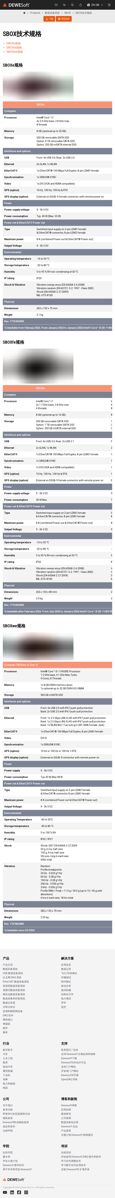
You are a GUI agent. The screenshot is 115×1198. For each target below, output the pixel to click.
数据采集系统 (52, 12)
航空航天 (8, 1049)
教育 (5, 1062)
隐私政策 (8, 1118)
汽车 (5, 1054)
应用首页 (66, 964)
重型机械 (8, 1071)
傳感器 (6, 1023)
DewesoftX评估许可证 (73, 1062)
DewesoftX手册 (70, 1075)
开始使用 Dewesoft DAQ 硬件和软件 (81, 1156)
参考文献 (8, 1109)
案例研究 (66, 1113)
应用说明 (66, 1109)
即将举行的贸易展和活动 (16, 1113)
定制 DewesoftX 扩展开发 (75, 1169)
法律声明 (8, 1130)
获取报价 (64, 18)
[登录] (80, 5)
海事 (5, 1079)
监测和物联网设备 (13, 1011)
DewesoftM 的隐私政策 (16, 1122)
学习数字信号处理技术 (73, 1165)
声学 (63, 1002)
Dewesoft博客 (69, 1105)
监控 (63, 1007)
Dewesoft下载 (69, 1058)
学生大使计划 (10, 1161)
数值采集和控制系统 (14, 998)
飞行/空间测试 (69, 973)
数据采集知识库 (69, 1122)
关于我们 (8, 1105)
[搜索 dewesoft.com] (72, 5)
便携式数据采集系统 (14, 990)
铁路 (5, 1087)
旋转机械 (66, 990)
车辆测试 (66, 977)
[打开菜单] (109, 5)
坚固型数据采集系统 (14, 985)
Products (35, 12)
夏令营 (6, 1156)
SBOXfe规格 (14, 47)
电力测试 (66, 998)
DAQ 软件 (8, 1015)
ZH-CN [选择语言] (95, 5)
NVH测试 (66, 981)
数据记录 (66, 969)
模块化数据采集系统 (14, 994)
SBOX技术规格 (83, 12)
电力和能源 (9, 1083)
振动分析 (66, 985)
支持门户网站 (68, 1066)
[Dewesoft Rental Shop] (64, 5)
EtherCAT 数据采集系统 (16, 981)
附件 (5, 1028)
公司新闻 (66, 1118)
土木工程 (8, 1058)
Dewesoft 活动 (69, 1126)
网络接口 (8, 1019)
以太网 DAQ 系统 (12, 977)
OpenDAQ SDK (69, 1079)
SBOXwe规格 (14, 51)
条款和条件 (9, 1126)
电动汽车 (8, 1066)
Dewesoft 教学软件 (13, 1165)
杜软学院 (8, 1152)
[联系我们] (56, 5)
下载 (49, 18)
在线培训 (66, 1152)
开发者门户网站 (69, 1071)
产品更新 (66, 1130)
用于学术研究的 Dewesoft (17, 1169)
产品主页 (8, 964)
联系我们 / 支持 (69, 1049)
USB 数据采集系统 (13, 973)
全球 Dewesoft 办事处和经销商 (78, 1054)
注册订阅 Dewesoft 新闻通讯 (77, 1134)
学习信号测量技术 (71, 1161)
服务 (5, 1032)
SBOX (67, 12)
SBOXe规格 (13, 43)
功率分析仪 (9, 1007)
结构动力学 (67, 994)
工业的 (6, 1075)
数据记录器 (9, 1002)
